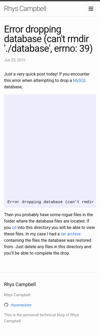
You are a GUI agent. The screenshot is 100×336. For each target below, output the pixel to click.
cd (14, 227)
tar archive (71, 233)
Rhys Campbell (25, 9)
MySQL (80, 80)
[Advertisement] (50, 144)
